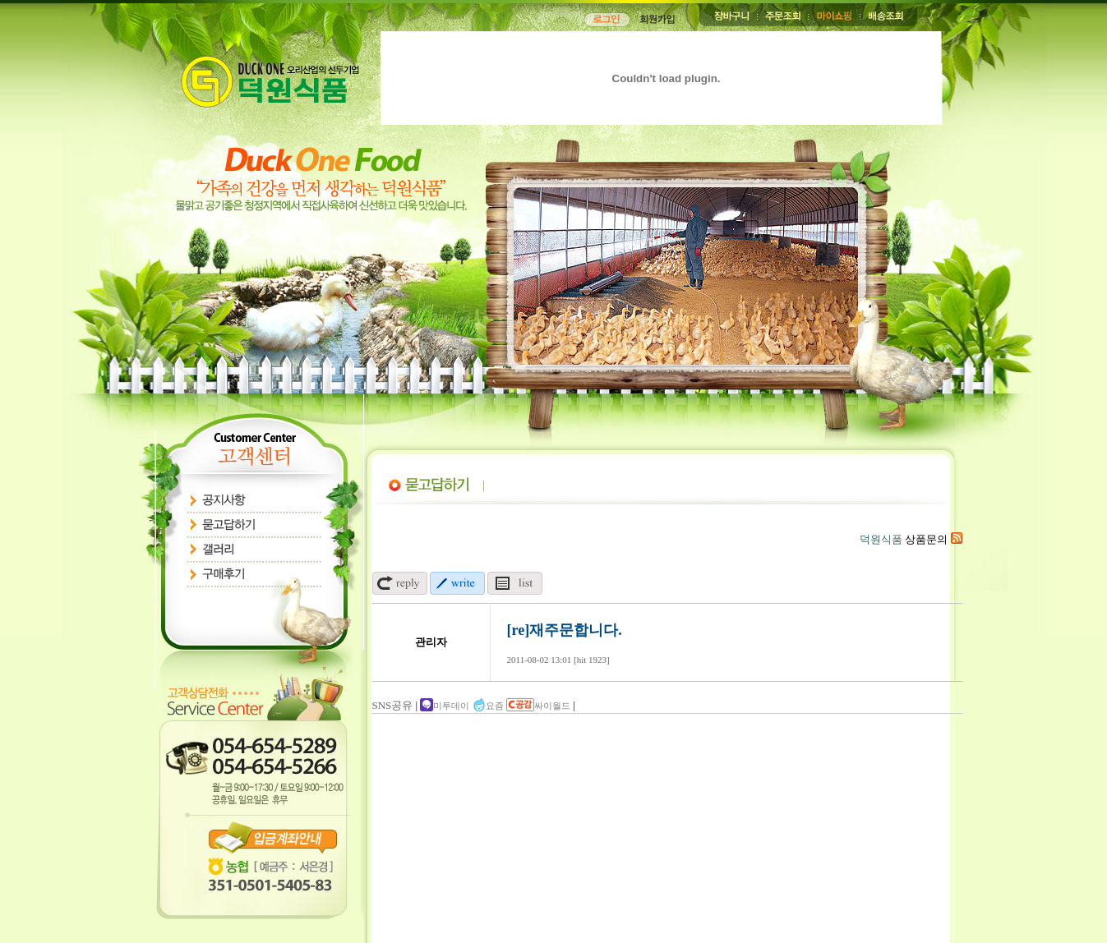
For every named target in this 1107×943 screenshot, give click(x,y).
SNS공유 (392, 705)
